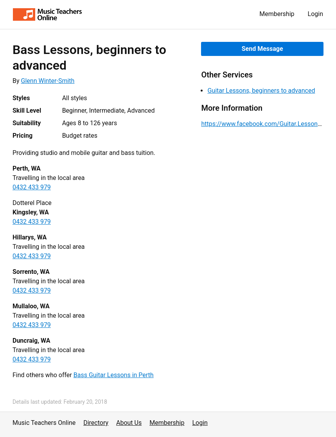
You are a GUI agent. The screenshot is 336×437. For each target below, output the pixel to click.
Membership (276, 14)
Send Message (262, 48)
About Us (129, 422)
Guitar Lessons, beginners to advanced (261, 90)
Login (315, 14)
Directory (95, 422)
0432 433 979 (32, 187)
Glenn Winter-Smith (48, 81)
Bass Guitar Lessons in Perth (114, 375)
